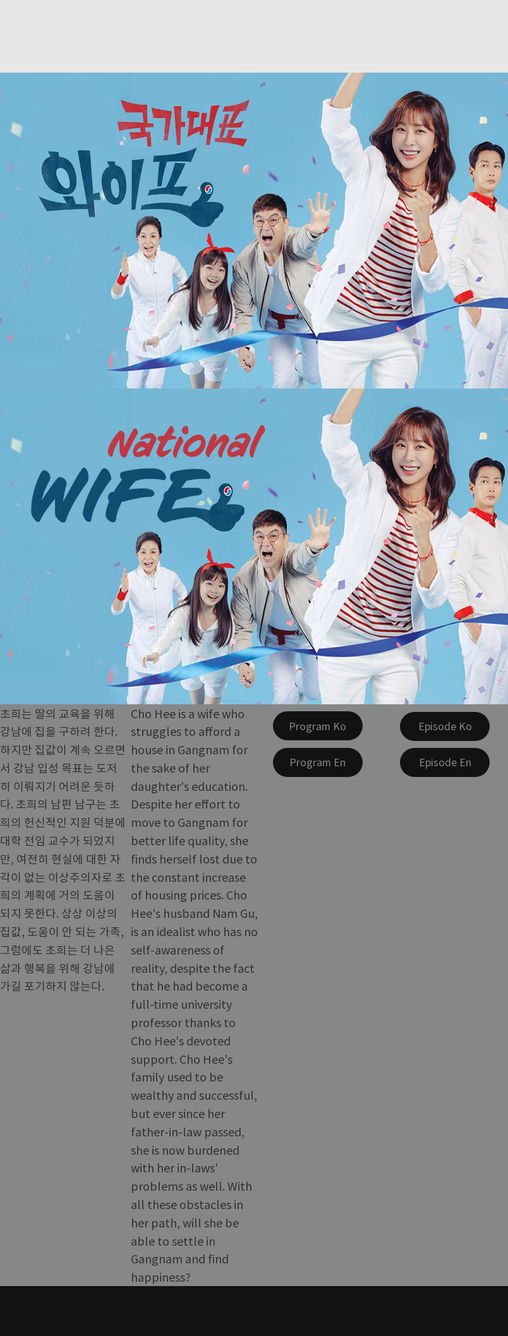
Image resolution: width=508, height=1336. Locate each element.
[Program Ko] (318, 725)
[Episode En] (445, 762)
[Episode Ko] (445, 726)
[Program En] (318, 762)
